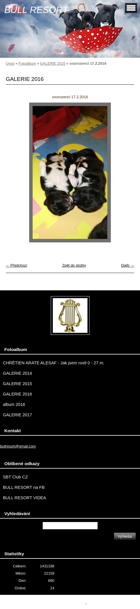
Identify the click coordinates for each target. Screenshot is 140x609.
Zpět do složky (74, 265)
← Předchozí (16, 265)
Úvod (10, 63)
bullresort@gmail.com (18, 446)
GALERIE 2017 (17, 415)
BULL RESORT (36, 10)
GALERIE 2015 (17, 383)
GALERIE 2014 (17, 373)
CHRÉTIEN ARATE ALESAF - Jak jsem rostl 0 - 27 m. (53, 363)
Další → (127, 265)
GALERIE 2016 (53, 63)
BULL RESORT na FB (24, 487)
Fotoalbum (27, 63)
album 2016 (14, 404)
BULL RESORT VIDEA (24, 497)
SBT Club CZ (15, 477)
